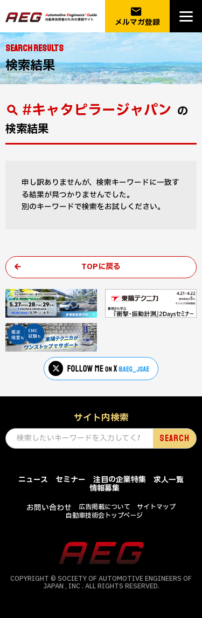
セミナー (70, 479)
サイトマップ (156, 507)
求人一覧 (169, 479)
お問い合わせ (49, 507)
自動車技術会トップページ (104, 515)
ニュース (33, 479)
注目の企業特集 (119, 479)
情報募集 (104, 488)
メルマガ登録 (137, 16)
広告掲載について (104, 507)
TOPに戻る (101, 266)
